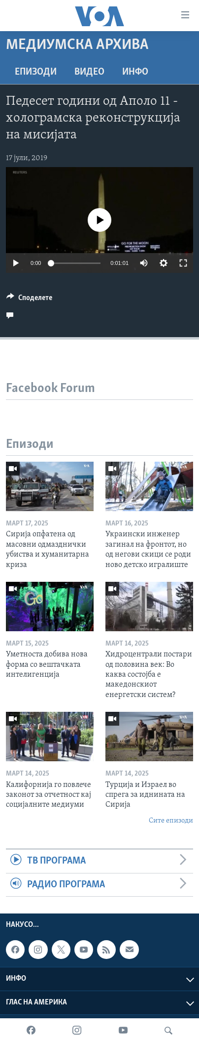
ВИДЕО (89, 72)
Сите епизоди (171, 821)
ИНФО (135, 72)
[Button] (29, 300)
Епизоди (36, 72)
